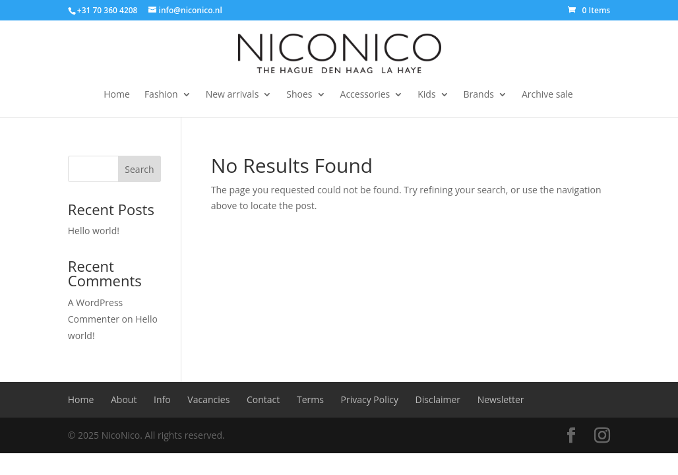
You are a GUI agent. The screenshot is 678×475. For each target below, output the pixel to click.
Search (139, 169)
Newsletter (501, 399)
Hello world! (93, 230)
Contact (263, 399)
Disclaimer (438, 399)
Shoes (299, 95)
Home (117, 95)
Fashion (161, 95)
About (124, 399)
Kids (426, 95)
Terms (310, 399)
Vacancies (208, 399)
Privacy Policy (369, 399)
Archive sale (547, 95)
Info (162, 399)
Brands (479, 95)
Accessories (365, 95)
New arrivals (232, 95)
